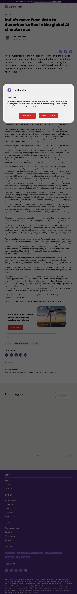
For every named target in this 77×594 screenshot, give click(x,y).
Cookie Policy (11, 108)
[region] (38, 103)
